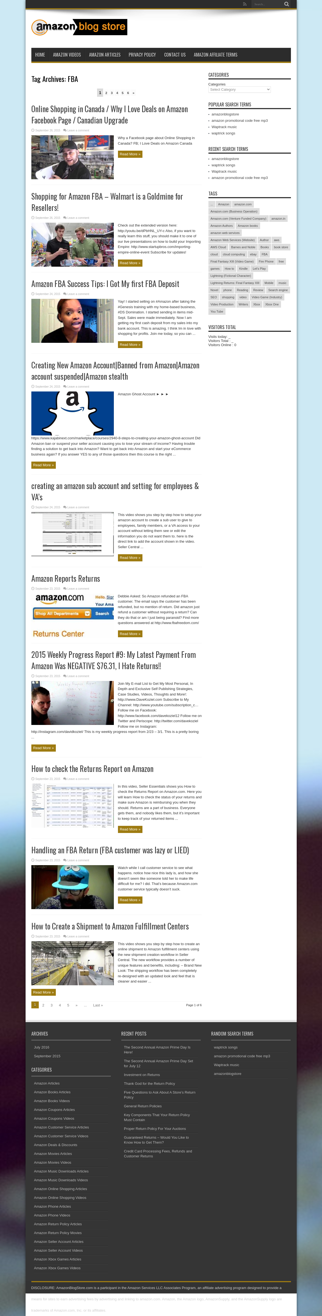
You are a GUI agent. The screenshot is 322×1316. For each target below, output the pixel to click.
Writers (243, 304)
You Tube (217, 311)
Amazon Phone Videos (52, 1215)
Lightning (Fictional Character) (231, 275)
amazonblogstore (225, 114)
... (212, 204)
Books (264, 247)
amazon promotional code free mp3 (240, 120)
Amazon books (248, 225)
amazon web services (225, 232)
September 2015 (47, 1056)
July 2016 (41, 1047)
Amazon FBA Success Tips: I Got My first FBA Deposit (105, 283)
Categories (217, 84)
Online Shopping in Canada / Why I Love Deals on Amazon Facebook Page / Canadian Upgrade (109, 114)
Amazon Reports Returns (65, 578)
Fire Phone (266, 261)
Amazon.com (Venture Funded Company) (238, 218)
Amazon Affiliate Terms (215, 54)
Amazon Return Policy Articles (58, 1224)
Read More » (130, 154)
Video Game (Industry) (267, 297)
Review (258, 290)
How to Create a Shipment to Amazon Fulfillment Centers (110, 926)
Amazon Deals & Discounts (56, 1145)
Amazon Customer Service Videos (61, 1136)
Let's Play (259, 268)
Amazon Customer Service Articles (61, 1127)
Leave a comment (78, 130)
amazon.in (278, 218)
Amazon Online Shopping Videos (60, 1198)
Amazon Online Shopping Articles (60, 1189)
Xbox (256, 304)
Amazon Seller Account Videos (58, 1250)
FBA (265, 254)
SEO (214, 297)
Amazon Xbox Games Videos (57, 1268)
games (215, 268)
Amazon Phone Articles (52, 1206)
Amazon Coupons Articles (54, 1110)
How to (229, 268)
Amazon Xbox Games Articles (57, 1259)
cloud (214, 254)
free (281, 261)
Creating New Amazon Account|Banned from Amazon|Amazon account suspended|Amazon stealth (115, 370)
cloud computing (234, 254)
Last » (98, 1005)
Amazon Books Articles (52, 1092)
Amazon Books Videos (52, 1101)
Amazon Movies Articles (53, 1154)
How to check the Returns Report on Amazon (92, 768)
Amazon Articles (104, 54)
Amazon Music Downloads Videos (61, 1180)
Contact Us (175, 54)
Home (40, 54)
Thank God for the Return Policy (149, 1084)
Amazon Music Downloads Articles (61, 1171)
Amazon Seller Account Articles (59, 1242)
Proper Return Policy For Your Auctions (155, 1129)
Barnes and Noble (243, 247)
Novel (214, 290)
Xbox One (272, 304)
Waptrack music (224, 127)
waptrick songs (223, 133)
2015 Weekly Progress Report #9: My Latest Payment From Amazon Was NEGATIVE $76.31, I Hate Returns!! (113, 660)
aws (276, 240)
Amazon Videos (67, 54)
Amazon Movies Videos (52, 1162)
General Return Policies (143, 1106)
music (283, 283)
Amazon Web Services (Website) (233, 240)
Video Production (222, 304)
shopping (228, 297)
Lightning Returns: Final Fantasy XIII (235, 283)
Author (264, 240)
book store (281, 247)
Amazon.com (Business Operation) (234, 211)
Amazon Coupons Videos (54, 1118)
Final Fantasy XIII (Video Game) (232, 261)
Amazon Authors (222, 225)
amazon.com (243, 204)
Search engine (278, 290)
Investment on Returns (142, 1075)
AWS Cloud (218, 247)
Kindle (243, 268)
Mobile (269, 283)
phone (227, 290)
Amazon (223, 204)
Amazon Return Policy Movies (58, 1233)
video (243, 297)
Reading (242, 290)
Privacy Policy (142, 54)
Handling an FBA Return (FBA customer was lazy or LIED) (110, 850)
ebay (253, 254)
